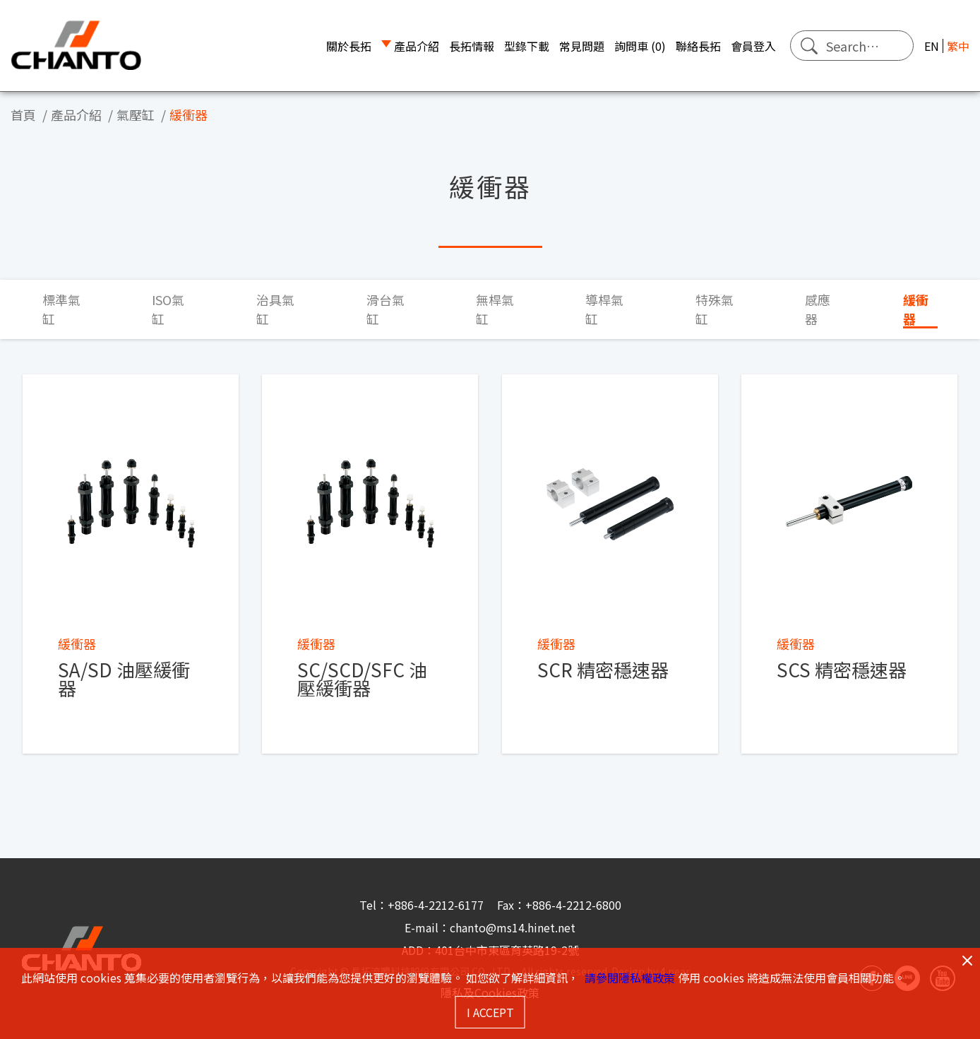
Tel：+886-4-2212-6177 (422, 904)
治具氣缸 (275, 309)
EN (931, 46)
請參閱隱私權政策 (630, 977)
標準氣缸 (61, 309)
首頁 (23, 114)
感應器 (817, 309)
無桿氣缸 (495, 309)
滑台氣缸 (385, 309)
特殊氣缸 (714, 309)
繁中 (958, 46)
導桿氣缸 (604, 309)
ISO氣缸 (168, 309)
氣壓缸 (135, 114)
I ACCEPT (490, 1012)
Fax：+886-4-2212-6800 (559, 904)
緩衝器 (188, 114)
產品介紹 (76, 114)
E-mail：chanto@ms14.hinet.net (490, 927)
